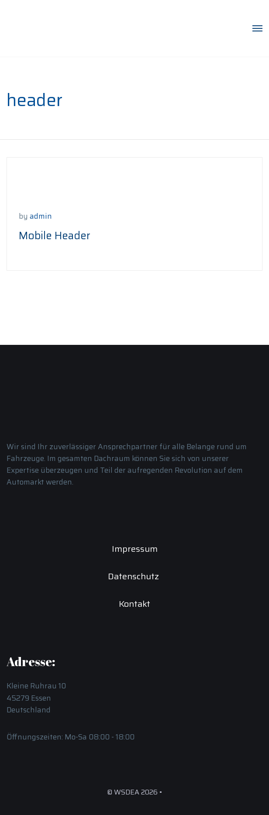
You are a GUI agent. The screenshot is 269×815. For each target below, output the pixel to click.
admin (41, 216)
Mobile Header (54, 235)
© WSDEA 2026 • (134, 792)
